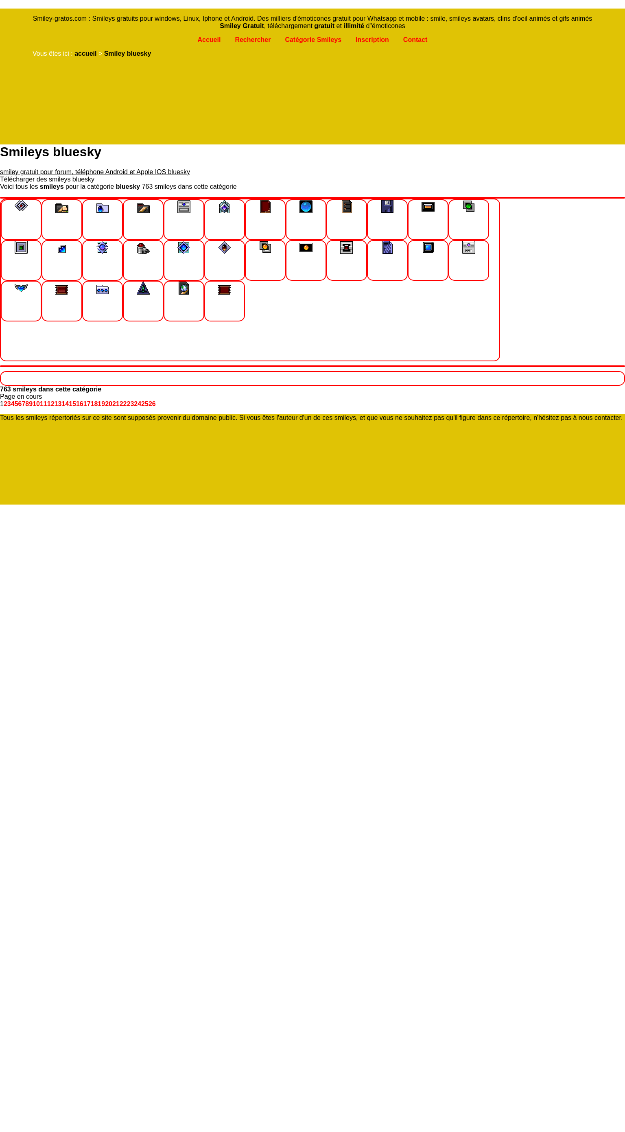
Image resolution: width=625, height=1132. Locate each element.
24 (137, 403)
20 (108, 403)
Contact (415, 39)
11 (43, 403)
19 (101, 403)
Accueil (209, 39)
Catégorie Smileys (313, 39)
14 (65, 403)
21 (116, 403)
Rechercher (253, 39)
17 (87, 403)
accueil (85, 53)
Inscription (372, 39)
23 (130, 403)
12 (51, 403)
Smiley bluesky (127, 53)
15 (72, 403)
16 (79, 403)
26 (152, 403)
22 (123, 403)
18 (94, 403)
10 (36, 403)
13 (58, 403)
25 (145, 403)
